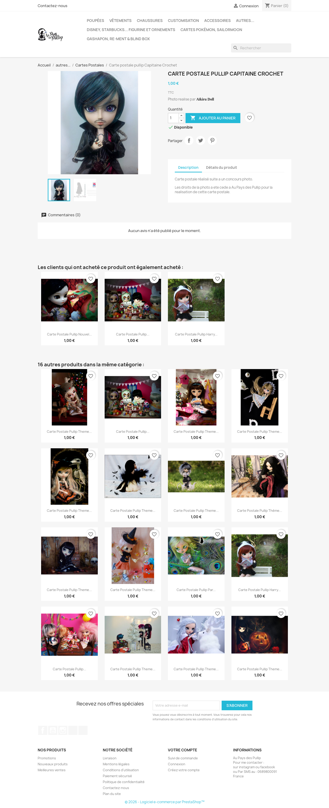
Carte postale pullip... (132, 334)
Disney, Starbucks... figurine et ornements (131, 29)
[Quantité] (173, 118)
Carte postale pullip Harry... (196, 334)
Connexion (176, 764)
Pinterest (212, 140)
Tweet (200, 140)
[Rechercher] (261, 48)
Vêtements (120, 20)
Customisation (183, 20)
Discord (83, 730)
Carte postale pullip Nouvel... (69, 334)
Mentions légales (116, 764)
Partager (189, 140)
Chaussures (150, 20)
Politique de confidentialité (124, 782)
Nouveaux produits (53, 764)
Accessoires (217, 20)
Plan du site (112, 794)
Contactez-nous (52, 5)
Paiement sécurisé (117, 776)
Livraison (110, 758)
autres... (245, 20)
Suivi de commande (183, 758)
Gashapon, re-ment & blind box (118, 38)
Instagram (62, 730)
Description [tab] (188, 167)
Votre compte (182, 750)
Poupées (95, 20)
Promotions (47, 758)
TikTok (72, 730)
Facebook (42, 730)
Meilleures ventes (52, 770)
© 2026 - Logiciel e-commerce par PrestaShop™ (164, 802)
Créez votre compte (184, 770)
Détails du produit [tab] (221, 167)
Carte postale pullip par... (196, 590)
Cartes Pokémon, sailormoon (211, 29)
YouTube (52, 730)
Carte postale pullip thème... (259, 510)
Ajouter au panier (213, 118)
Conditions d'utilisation (121, 770)
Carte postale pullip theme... (69, 431)
